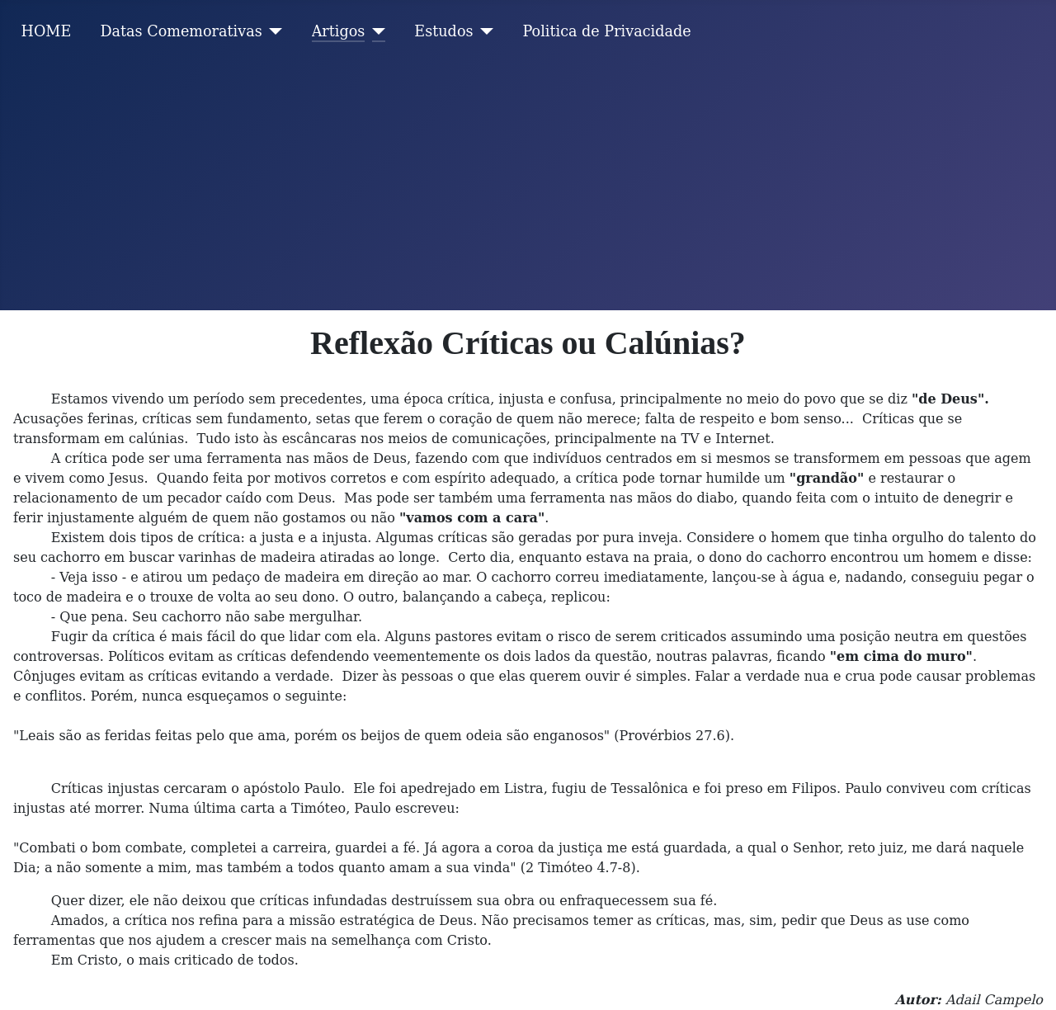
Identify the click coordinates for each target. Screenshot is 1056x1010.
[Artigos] (375, 31)
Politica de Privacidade (607, 31)
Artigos (338, 31)
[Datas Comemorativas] (272, 31)
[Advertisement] (528, 186)
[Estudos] (484, 31)
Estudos (443, 31)
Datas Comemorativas (181, 31)
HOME (46, 31)
